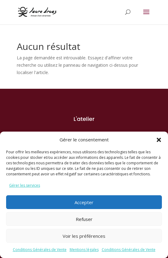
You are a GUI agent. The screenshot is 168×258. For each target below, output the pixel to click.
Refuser (84, 219)
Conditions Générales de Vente (40, 249)
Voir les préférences (84, 236)
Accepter (84, 202)
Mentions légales (84, 249)
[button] (159, 140)
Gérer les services (24, 185)
